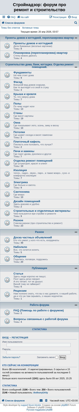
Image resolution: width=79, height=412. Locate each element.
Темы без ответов (10, 27)
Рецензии (20, 290)
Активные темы (30, 27)
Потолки (19, 132)
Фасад (17, 82)
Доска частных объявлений (32, 237)
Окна (16, 122)
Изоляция (20, 170)
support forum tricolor (31, 405)
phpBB (64, 405)
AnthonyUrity (40, 392)
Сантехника (21, 191)
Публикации (39, 268)
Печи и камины (23, 151)
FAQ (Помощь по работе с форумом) (38, 310)
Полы (17, 103)
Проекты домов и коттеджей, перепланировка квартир (39, 37)
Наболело (20, 247)
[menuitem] (11, 17)
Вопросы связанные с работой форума (40, 319)
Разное (18, 220)
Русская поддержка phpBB (39, 410)
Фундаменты (22, 72)
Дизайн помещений (26, 201)
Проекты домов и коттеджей (33, 43)
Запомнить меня (47, 357)
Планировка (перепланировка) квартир (40, 52)
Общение (19, 256)
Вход (5, 337)
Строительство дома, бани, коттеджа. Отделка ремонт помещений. (39, 66)
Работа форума (39, 305)
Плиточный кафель (26, 141)
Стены (18, 113)
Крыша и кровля (24, 94)
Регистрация (20, 337)
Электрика (20, 182)
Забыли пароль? (11, 357)
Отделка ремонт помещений (32, 160)
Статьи (18, 273)
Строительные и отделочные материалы (41, 210)
